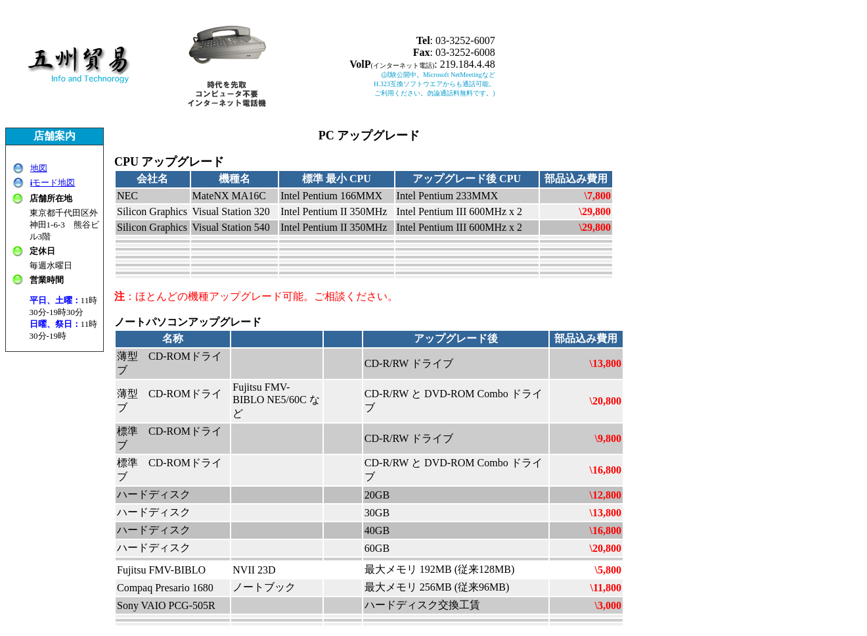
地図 (38, 168)
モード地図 (53, 182)
